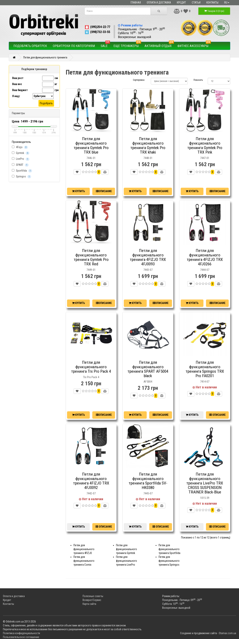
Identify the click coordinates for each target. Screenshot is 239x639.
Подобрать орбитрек (30, 46)
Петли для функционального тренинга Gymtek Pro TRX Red (91, 257)
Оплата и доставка (159, 2)
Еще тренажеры (127, 45)
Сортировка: (139, 80)
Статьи (196, 2)
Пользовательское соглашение (21, 637)
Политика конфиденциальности (21, 633)
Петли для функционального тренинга (45, 57)
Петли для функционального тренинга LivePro (126, 560)
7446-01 (91, 158)
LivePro (20, 159)
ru (226, 2)
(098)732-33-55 (97, 32)
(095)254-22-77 (97, 27)
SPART (20, 165)
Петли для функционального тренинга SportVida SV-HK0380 (148, 481)
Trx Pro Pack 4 (91, 377)
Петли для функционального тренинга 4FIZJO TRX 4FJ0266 (205, 257)
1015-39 (204, 498)
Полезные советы (93, 596)
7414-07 (204, 381)
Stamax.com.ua (227, 633)
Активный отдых (159, 45)
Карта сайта (89, 603)
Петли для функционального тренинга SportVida (169, 549)
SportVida (22, 170)
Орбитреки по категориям (74, 46)
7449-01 (91, 270)
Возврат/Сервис (92, 600)
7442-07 (91, 493)
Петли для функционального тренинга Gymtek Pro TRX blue (91, 145)
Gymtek (20, 153)
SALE (105, 45)
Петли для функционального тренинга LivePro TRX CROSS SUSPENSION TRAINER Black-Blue (204, 483)
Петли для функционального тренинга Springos (169, 560)
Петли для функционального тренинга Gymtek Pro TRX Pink (204, 145)
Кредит (181, 2)
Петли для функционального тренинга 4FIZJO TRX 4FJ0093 (148, 257)
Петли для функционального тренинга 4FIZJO (83, 549)
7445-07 (148, 493)
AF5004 (148, 381)
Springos (21, 176)
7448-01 (148, 158)
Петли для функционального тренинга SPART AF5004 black (147, 369)
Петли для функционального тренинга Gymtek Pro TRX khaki (147, 145)
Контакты (212, 2)
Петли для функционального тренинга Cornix (83, 560)
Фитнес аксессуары (194, 45)
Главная (136, 2)
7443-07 (148, 270)
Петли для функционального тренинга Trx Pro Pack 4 (91, 367)
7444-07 (204, 270)
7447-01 (204, 158)
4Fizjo (20, 147)
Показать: (198, 80)
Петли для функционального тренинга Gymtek (126, 549)
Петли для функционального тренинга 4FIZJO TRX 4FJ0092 (91, 481)
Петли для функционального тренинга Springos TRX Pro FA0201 (205, 369)
